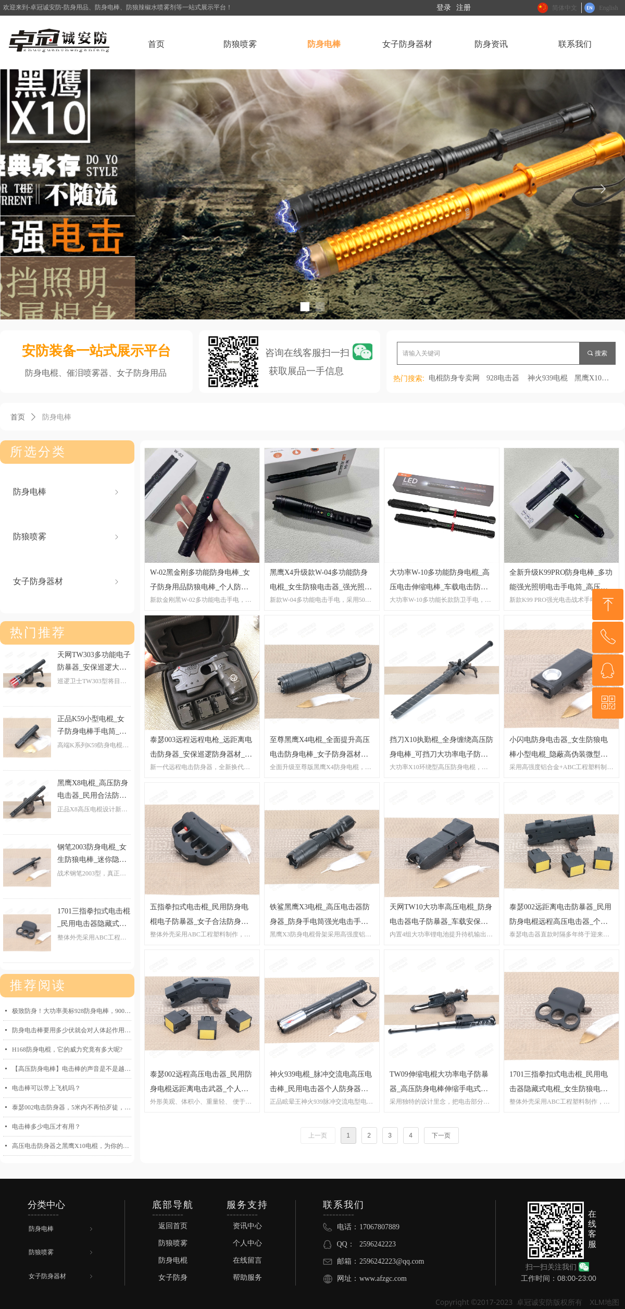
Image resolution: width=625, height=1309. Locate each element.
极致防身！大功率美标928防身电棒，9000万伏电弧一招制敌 (71, 1011)
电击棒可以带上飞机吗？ (46, 1088)
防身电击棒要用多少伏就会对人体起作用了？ (71, 1030)
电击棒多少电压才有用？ (46, 1126)
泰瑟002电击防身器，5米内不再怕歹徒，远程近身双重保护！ (71, 1107)
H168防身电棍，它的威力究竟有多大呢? (67, 1049)
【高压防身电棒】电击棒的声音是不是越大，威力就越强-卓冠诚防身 (71, 1068)
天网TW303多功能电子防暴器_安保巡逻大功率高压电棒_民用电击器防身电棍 (94, 662)
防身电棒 (56, 417)
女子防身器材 (67, 581)
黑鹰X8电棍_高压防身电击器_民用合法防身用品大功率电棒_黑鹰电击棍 (92, 790)
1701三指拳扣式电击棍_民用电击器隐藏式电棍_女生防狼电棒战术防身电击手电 (93, 918)
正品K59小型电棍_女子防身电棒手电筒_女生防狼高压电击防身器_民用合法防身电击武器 (93, 726)
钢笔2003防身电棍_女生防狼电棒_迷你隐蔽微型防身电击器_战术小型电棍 (92, 854)
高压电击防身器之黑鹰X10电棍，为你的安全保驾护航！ (71, 1146)
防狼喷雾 (67, 537)
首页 (17, 417)
